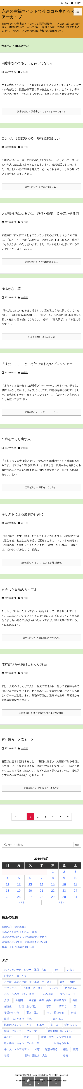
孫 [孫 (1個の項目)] (75, 1006)
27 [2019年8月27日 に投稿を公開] (30, 897)
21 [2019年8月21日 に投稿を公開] (41, 890)
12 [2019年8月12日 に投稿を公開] (19, 884)
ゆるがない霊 (11, 289)
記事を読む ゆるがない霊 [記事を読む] (41, 337)
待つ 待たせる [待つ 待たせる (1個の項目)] (55, 1012)
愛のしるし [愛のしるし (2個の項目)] (71, 1024)
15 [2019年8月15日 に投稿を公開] (52, 884)
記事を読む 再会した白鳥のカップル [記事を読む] (41, 637)
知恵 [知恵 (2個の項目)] (37, 1049)
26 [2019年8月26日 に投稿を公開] (19, 897)
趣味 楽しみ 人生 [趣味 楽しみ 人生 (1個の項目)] (36, 1055)
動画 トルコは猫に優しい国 (18, 947)
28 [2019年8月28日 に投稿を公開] (41, 897)
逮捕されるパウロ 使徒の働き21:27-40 (24, 942)
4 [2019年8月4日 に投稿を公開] (7, 878)
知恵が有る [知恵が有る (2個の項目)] (51, 1049)
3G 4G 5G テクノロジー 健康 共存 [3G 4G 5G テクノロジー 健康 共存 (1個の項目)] (25, 969)
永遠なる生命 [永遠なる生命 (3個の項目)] (61, 1043)
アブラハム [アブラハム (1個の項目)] (10, 988)
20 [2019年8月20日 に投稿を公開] (30, 890)
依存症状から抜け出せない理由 (24, 664)
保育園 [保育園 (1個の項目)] (19, 1000)
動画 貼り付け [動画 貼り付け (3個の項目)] (28, 1006)
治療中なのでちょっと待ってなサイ (27, 63)
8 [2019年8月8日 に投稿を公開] (53, 878)
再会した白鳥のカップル (19, 589)
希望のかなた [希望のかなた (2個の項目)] (11, 1012)
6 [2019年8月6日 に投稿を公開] (30, 878)
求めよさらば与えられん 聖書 (19, 931)
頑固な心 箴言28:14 (14, 926)
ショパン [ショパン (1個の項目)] (54, 988)
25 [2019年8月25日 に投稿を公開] (7, 897)
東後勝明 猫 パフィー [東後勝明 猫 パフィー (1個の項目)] (61, 1030)
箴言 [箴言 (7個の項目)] (75, 1049)
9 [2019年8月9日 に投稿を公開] (64, 878)
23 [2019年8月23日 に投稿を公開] (64, 890)
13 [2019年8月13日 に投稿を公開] (30, 884)
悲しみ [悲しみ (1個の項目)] (54, 1024)
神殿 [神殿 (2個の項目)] (65, 1049)
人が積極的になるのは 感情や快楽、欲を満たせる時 (40, 213)
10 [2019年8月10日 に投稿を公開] (75, 878)
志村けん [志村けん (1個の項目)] (58, 1018)
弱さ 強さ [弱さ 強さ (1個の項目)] (33, 1012)
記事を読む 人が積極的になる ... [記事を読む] (41, 262)
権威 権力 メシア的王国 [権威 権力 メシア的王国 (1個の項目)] (56, 1037)
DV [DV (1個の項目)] (56, 969)
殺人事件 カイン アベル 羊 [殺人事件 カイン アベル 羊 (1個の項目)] (21, 1043)
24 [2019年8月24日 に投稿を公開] (75, 890)
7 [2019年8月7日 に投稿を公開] (41, 878)
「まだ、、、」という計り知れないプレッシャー (37, 364)
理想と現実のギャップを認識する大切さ (24, 936)
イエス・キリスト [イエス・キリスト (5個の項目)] (33, 988)
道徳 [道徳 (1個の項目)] (65, 1055)
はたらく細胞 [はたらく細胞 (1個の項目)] (67, 981)
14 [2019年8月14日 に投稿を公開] (41, 884)
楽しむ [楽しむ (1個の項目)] (8, 1037)
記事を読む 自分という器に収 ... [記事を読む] (41, 186)
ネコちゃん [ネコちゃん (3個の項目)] (71, 988)
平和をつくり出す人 (16, 439)
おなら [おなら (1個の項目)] (71, 969)
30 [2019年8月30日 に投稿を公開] (64, 897)
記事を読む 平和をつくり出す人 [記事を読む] (41, 487)
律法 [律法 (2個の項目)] (73, 1012)
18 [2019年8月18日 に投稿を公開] (7, 890)
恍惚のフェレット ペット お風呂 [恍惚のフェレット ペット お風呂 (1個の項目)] (24, 1024)
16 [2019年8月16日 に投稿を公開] (64, 884)
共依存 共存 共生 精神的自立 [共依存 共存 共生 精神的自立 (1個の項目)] (48, 1000)
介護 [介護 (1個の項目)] (6, 1000)
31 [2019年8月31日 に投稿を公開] (75, 897)
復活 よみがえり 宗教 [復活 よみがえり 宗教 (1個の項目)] (18, 1018)
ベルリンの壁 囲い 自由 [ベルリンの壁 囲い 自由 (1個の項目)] (19, 994)
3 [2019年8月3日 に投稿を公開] (75, 871)
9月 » (61, 902)
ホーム (7, 45)
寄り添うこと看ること (18, 740)
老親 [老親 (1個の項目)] (6, 1055)
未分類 (24, 72)
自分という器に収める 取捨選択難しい (31, 138)
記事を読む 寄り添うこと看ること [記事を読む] (41, 788)
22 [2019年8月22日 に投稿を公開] (52, 890)
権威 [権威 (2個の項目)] (26, 1037)
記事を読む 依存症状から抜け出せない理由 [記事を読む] (41, 713)
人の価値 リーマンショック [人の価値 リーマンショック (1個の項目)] (59, 994)
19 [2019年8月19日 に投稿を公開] (19, 890)
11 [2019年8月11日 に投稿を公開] (7, 884)
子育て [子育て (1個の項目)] (62, 1006)
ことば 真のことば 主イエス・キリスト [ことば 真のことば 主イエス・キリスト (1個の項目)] (28, 981)
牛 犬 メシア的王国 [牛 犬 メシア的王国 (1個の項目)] (16, 1049)
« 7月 (21, 902)
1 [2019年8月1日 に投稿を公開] (53, 871)
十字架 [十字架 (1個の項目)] (47, 1006)
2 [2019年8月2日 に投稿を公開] (64, 871)
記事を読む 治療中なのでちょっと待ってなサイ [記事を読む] (41, 111)
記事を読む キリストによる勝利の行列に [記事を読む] (41, 562)
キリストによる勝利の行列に (23, 514)
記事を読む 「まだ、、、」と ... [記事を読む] (41, 412)
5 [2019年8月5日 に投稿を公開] (19, 878)
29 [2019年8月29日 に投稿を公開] (52, 897)
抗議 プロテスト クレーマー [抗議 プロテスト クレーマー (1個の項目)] (21, 1030)
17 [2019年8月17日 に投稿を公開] (75, 884)
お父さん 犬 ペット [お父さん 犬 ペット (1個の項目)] (16, 975)
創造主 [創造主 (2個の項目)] (8, 1006)
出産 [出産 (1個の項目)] (74, 1000)
